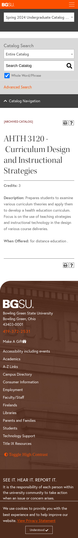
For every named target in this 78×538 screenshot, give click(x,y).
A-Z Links (10, 366)
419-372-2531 (16, 331)
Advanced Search (18, 86)
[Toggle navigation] (71, 4)
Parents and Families (19, 420)
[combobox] (39, 17)
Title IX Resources (17, 443)
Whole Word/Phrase (26, 75)
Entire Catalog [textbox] (17, 54)
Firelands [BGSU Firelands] (10, 404)
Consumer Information (20, 381)
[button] (32, 4)
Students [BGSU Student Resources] (10, 428)
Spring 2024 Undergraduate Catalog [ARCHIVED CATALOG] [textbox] (40, 17)
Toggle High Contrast (26, 454)
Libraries (9, 412)
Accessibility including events (26, 351)
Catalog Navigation (24, 100)
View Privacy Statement (36, 520)
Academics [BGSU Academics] (11, 358)
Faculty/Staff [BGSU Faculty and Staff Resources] (13, 397)
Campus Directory (17, 374)
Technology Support (19, 435)
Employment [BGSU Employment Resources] (13, 389)
